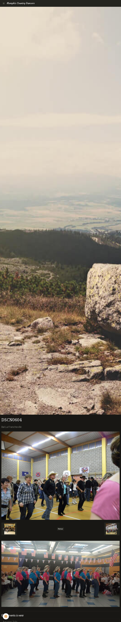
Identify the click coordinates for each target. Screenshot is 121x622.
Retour (60, 529)
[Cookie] (6, 616)
